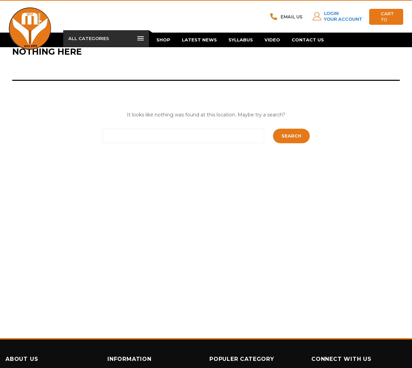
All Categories (106, 38)
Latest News (199, 39)
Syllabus (240, 39)
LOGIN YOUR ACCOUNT (343, 16)
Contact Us (308, 39)
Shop (163, 39)
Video (272, 39)
